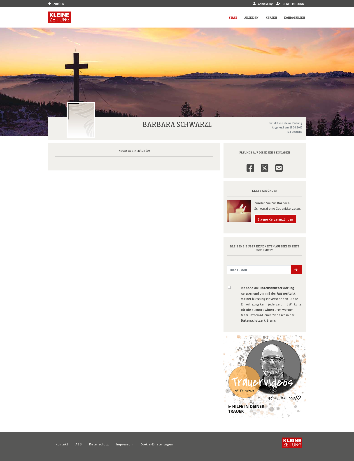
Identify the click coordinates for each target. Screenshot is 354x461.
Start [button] (233, 17)
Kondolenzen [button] (294, 17)
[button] (296, 269)
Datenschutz (99, 444)
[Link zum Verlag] (59, 17)
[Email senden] (259, 269)
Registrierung (290, 3)
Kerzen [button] (271, 17)
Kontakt (61, 444)
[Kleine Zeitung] (292, 444)
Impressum (124, 444)
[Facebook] (250, 165)
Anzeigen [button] (251, 17)
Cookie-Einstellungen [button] (157, 444)
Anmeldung (262, 3)
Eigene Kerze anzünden (275, 219)
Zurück (56, 3)
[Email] (279, 165)
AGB (78, 444)
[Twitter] (264, 165)
